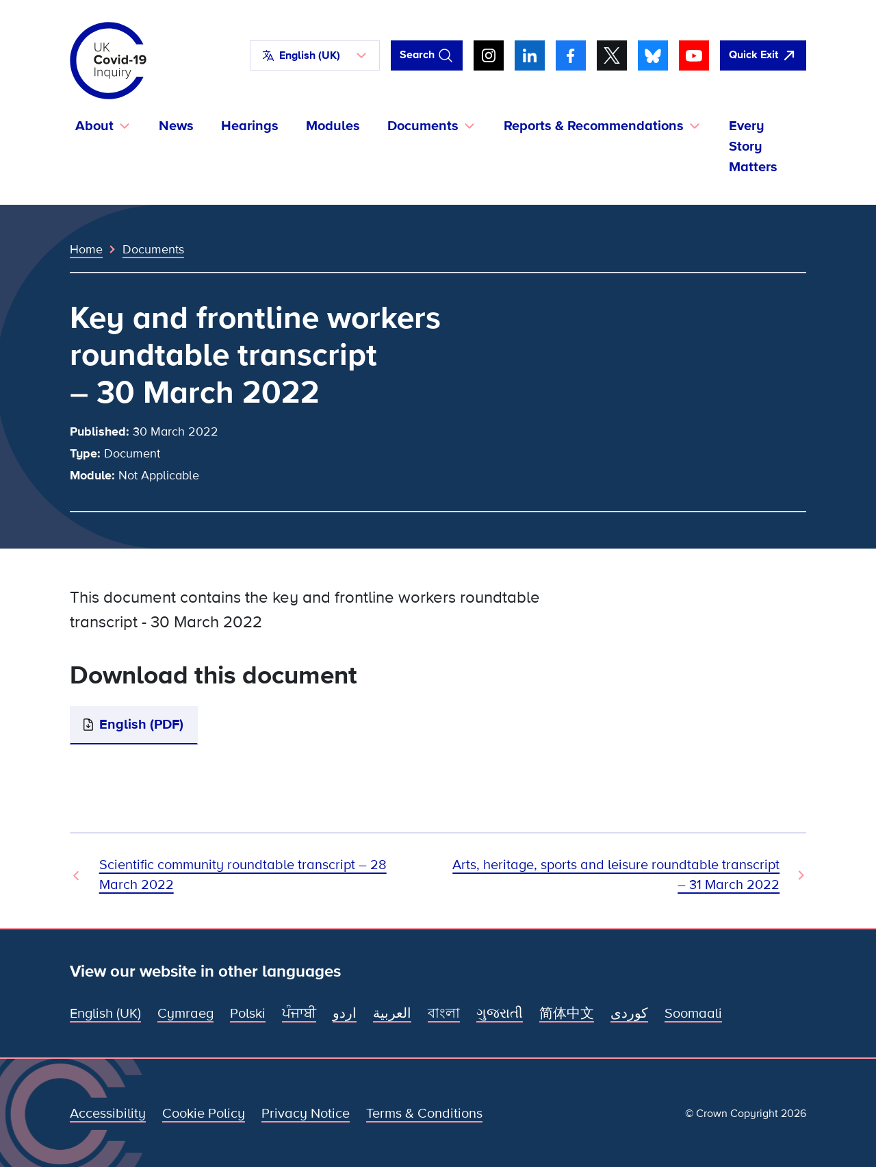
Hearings (250, 126)
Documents (153, 249)
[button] (315, 55)
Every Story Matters (753, 146)
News (176, 126)
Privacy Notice (305, 1113)
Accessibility (108, 1113)
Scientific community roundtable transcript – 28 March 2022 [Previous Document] (243, 875)
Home (86, 249)
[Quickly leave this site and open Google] (763, 55)
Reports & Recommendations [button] (594, 126)
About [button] (94, 126)
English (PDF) (141, 724)
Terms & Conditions (424, 1113)
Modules (333, 126)
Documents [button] (423, 126)
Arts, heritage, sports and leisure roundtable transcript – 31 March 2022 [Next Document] (616, 875)
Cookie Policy (203, 1113)
